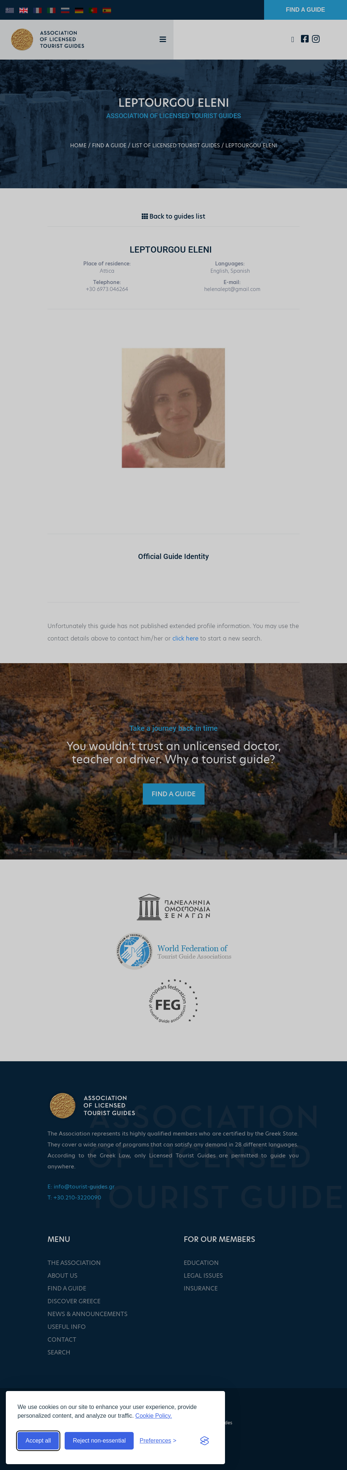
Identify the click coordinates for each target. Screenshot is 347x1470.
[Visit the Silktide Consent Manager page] (204, 1441)
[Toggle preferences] (158, 1440)
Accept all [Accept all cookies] (38, 1440)
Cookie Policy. (154, 1416)
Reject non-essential (99, 1440)
